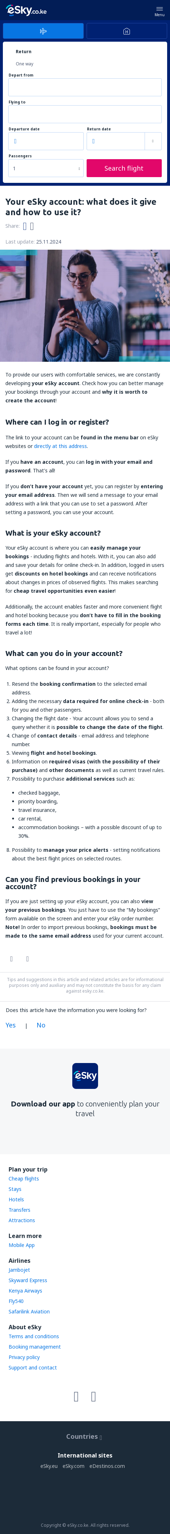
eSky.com (73, 1466)
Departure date (24, 129)
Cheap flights (24, 1178)
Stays (15, 1189)
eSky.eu (49, 1466)
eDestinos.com (107, 1466)
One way (24, 64)
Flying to (17, 102)
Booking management (35, 1346)
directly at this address (60, 446)
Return (23, 51)
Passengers (20, 156)
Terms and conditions (34, 1336)
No (41, 1025)
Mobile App (22, 1245)
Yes (11, 1025)
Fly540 (16, 1301)
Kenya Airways (25, 1290)
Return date (99, 129)
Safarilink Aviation (29, 1311)
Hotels (16, 1199)
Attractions (22, 1220)
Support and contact (33, 1367)
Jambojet (19, 1269)
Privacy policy (24, 1357)
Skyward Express (28, 1280)
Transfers (19, 1209)
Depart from (21, 75)
